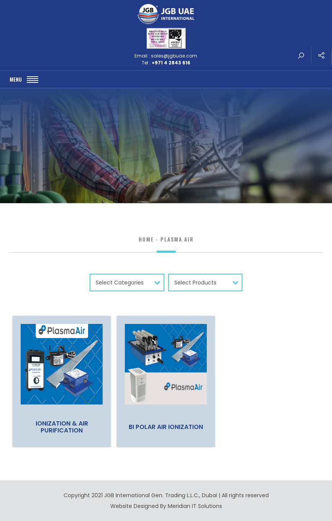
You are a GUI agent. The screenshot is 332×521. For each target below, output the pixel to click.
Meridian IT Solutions (195, 506)
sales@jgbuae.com (174, 56)
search (301, 55)
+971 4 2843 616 (171, 62)
